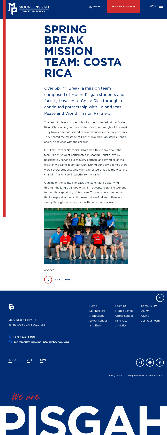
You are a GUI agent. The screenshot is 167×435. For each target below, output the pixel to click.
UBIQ (141, 376)
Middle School (124, 311)
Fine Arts (121, 320)
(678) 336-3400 (24, 337)
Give (43, 360)
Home (93, 306)
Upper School (124, 316)
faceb (160, 362)
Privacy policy (115, 376)
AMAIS (160, 376)
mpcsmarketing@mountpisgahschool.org (41, 342)
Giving (145, 316)
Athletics (121, 325)
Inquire (14, 360)
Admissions (96, 316)
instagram (140, 362)
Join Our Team (150, 320)
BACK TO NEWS (63, 280)
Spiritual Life (97, 311)
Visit (30, 360)
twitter (150, 362)
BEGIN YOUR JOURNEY (123, 7)
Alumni (145, 311)
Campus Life (149, 306)
